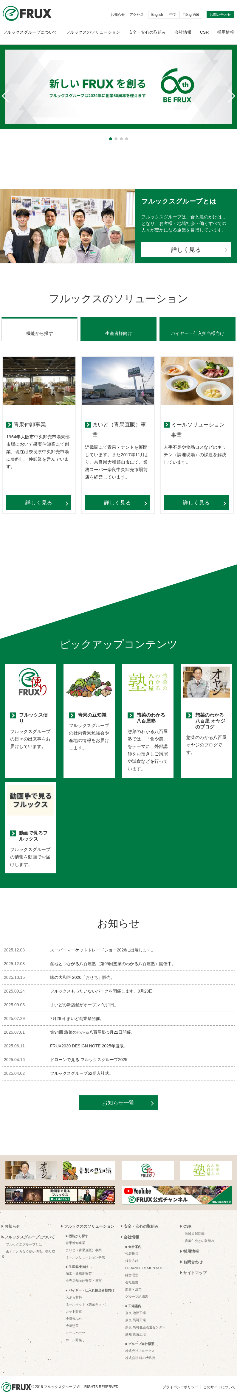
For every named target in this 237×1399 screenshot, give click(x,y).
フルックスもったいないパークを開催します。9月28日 (101, 983)
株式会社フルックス (140, 1343)
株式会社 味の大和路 (140, 1350)
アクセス (136, 15)
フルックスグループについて (30, 32)
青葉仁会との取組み (199, 1233)
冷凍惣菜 (72, 1318)
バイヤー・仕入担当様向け (197, 325)
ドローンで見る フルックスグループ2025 (88, 1052)
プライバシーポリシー (180, 1380)
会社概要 (131, 1275)
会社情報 (183, 32)
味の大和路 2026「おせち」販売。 (82, 970)
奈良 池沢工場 (135, 1305)
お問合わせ (193, 1254)
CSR (204, 32)
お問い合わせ (220, 15)
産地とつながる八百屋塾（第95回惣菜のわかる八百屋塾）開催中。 (113, 956)
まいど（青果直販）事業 (84, 1242)
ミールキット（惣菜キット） (87, 1297)
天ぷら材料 (74, 1289)
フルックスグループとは (24, 1237)
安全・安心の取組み (147, 32)
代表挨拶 (131, 1246)
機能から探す (39, 325)
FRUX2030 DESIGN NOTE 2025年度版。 (89, 1038)
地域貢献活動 (195, 1226)
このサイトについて (219, 1380)
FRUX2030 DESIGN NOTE (145, 1260)
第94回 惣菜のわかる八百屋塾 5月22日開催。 (92, 1024)
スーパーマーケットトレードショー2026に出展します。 (102, 942)
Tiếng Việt (191, 15)
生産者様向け (118, 325)
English (157, 15)
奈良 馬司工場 (135, 1312)
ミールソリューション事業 (85, 1250)
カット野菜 (74, 1304)
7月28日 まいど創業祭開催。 (77, 1011)
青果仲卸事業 (75, 1235)
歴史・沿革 (133, 1282)
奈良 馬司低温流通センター (145, 1320)
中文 (172, 15)
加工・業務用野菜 (79, 1266)
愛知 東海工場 (135, 1327)
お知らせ (118, 15)
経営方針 (131, 1253)
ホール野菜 (74, 1332)
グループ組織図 (136, 1289)
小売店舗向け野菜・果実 (84, 1273)
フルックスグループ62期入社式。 (81, 1065)
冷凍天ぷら (74, 1311)
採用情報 (225, 32)
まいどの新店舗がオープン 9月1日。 (84, 997)
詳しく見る (186, 249)
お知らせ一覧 (118, 1095)
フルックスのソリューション (93, 32)
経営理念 (131, 1267)
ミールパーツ (75, 1325)
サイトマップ (195, 1265)
